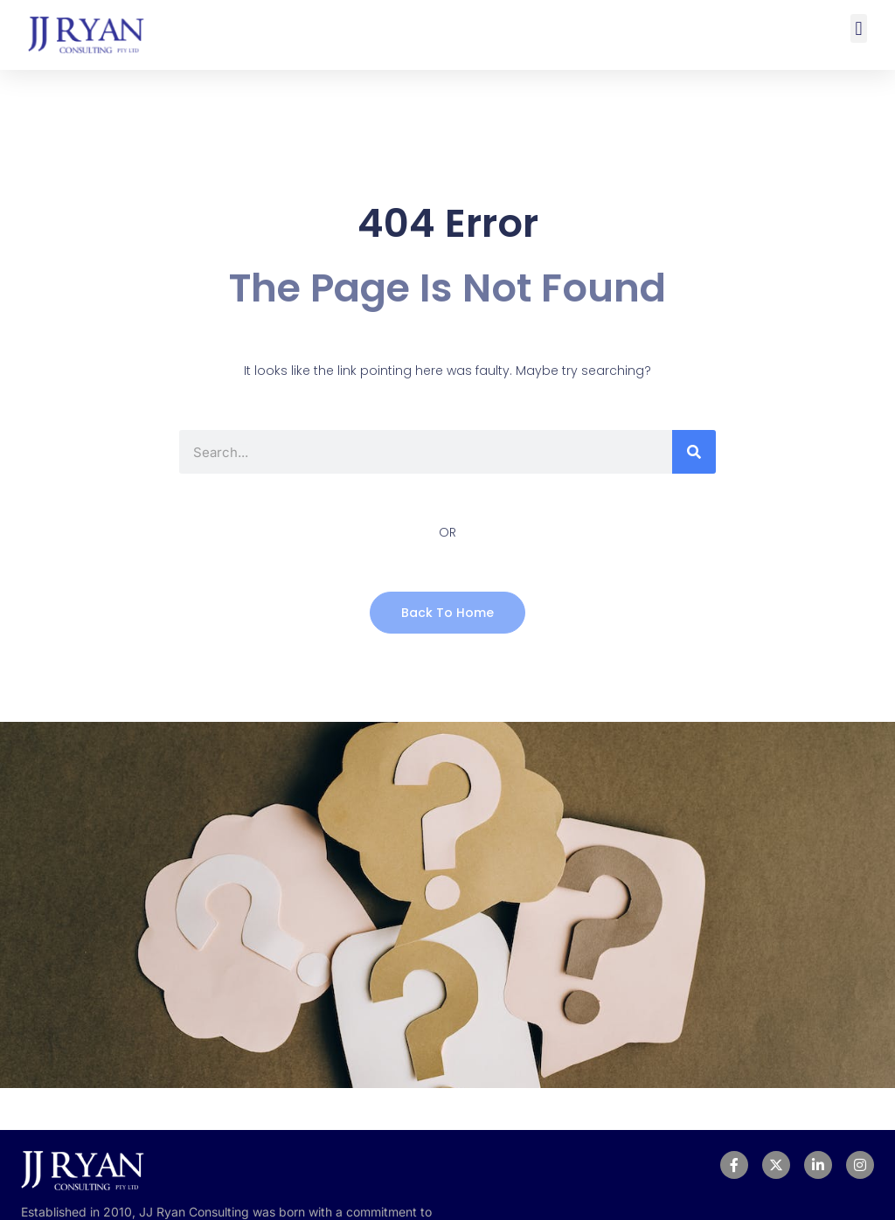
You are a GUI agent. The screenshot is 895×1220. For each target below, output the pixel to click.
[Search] (694, 452)
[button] (858, 28)
